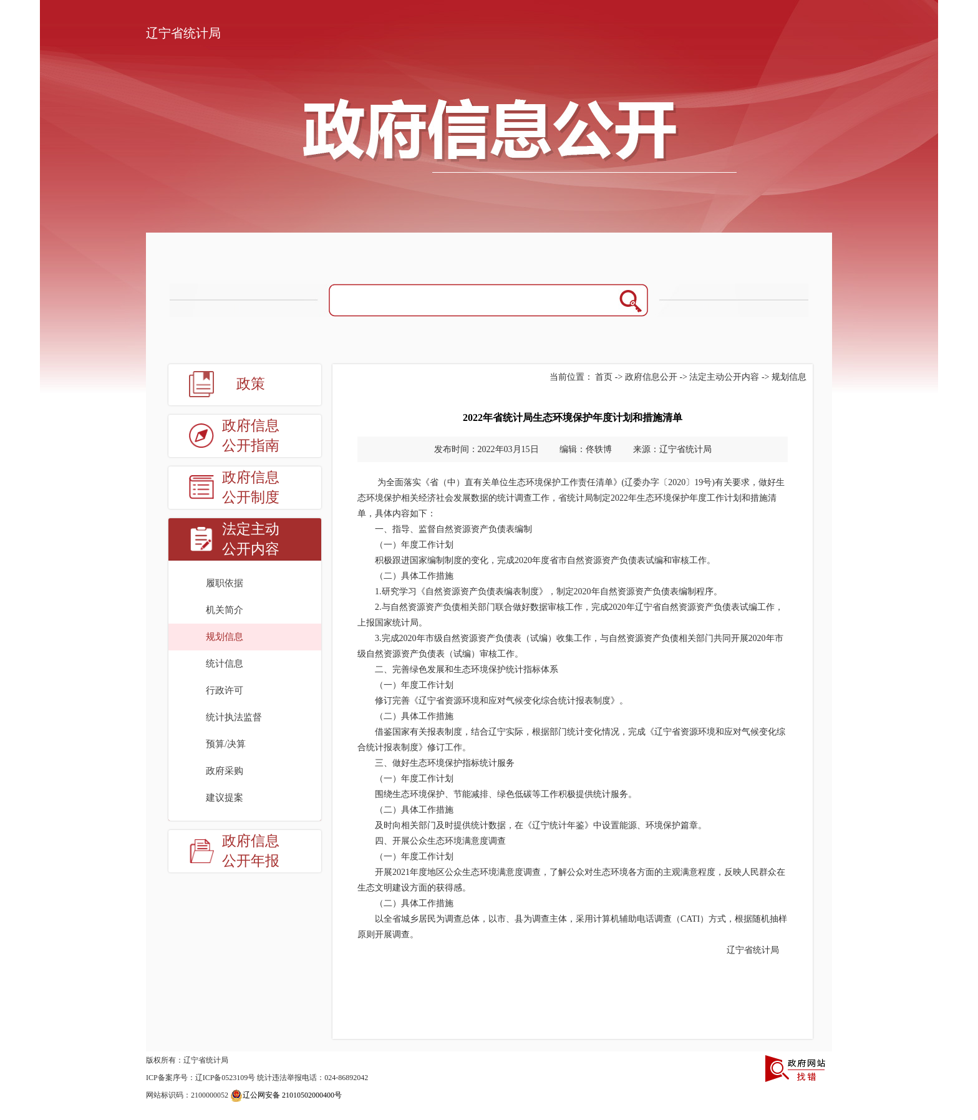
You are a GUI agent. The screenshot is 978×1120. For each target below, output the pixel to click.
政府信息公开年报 (250, 851)
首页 (603, 377)
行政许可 (224, 690)
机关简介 (224, 610)
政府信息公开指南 (250, 435)
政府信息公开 (651, 377)
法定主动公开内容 (250, 539)
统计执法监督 (234, 717)
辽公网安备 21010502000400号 (286, 1095)
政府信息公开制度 (250, 487)
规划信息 (224, 637)
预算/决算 (226, 744)
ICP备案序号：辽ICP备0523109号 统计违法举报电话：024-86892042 (257, 1077)
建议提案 (224, 798)
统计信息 (224, 664)
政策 (250, 384)
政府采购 (224, 771)
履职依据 (224, 583)
